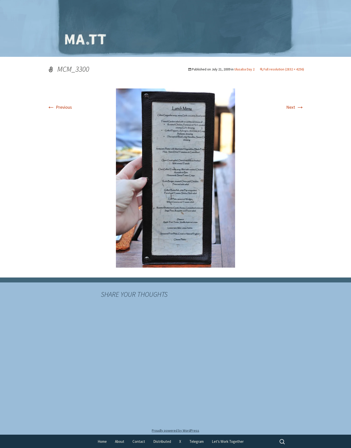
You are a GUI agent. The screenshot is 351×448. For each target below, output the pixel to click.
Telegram (196, 441)
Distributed (162, 441)
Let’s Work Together (228, 441)
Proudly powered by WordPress (175, 430)
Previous (59, 107)
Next (295, 107)
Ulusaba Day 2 (244, 69)
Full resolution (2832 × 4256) (283, 69)
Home (102, 441)
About (119, 441)
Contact (138, 441)
